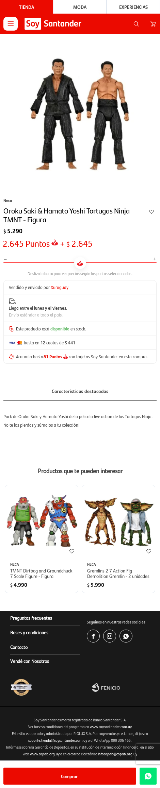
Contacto (19, 647)
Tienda (26, 6)
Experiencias (133, 6)
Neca (7, 200)
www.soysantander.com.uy (111, 726)
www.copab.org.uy (45, 753)
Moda (79, 6)
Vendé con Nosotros (29, 660)
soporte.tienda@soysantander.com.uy (57, 740)
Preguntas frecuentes (31, 617)
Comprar (69, 776)
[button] (136, 24)
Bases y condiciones (29, 632)
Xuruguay (59, 287)
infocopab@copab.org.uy (117, 753)
